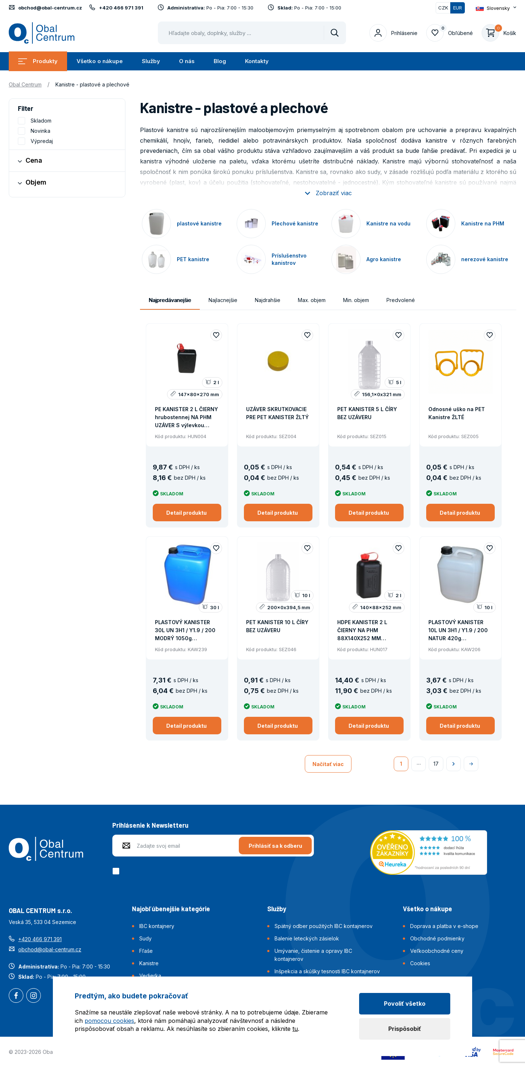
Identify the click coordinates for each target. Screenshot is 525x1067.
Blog (220, 61)
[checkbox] (117, 871)
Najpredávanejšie (170, 300)
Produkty (38, 61)
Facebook (16, 996)
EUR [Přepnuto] (457, 8)
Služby (151, 61)
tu (295, 1028)
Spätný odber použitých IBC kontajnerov (324, 926)
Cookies (420, 963)
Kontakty (257, 61)
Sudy (145, 938)
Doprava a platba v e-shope (444, 926)
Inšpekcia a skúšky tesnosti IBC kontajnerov (327, 971)
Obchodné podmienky (437, 938)
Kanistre (149, 963)
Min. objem (356, 300)
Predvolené (400, 300)
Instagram (33, 996)
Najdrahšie (267, 300)
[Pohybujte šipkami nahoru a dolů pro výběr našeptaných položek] (252, 33)
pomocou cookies (109, 1020)
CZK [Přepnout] (443, 8)
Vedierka (150, 976)
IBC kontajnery (156, 926)
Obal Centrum (25, 84)
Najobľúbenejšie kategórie (171, 909)
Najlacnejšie (223, 300)
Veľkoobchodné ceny (436, 951)
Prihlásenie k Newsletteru (150, 825)
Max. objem (312, 300)
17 (436, 764)
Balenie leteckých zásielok (307, 938)
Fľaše (146, 951)
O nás (187, 61)
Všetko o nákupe (100, 61)
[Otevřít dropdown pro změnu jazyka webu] (496, 8)
